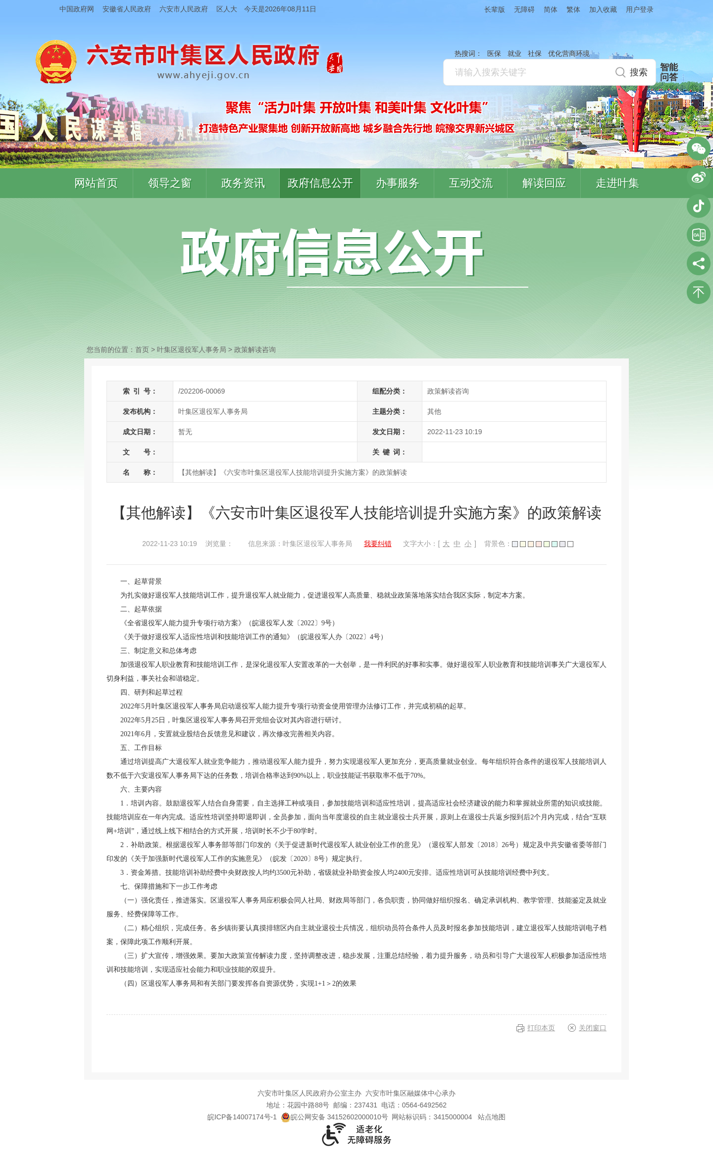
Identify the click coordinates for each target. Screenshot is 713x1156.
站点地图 (492, 1117)
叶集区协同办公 (699, 235)
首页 (142, 349)
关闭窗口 (593, 1028)
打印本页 (541, 1028)
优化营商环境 (569, 53)
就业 (514, 53)
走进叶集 (617, 183)
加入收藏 (603, 9)
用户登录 (640, 9)
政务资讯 (243, 183)
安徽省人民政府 (126, 9)
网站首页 (96, 183)
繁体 (573, 9)
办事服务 (397, 183)
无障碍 (524, 9)
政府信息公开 (320, 183)
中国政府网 (76, 9)
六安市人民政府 (183, 9)
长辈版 (494, 9)
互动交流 (471, 183)
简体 (551, 9)
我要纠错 (378, 544)
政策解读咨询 (255, 349)
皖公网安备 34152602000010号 (334, 1117)
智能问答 (669, 72)
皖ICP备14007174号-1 (242, 1117)
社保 (535, 53)
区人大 (226, 9)
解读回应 (544, 183)
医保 (494, 53)
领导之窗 (170, 183)
